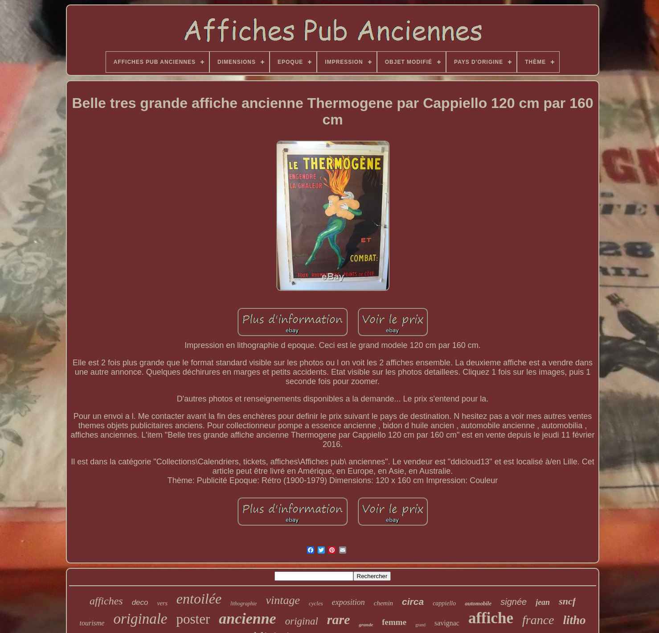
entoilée (198, 599)
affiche (490, 618)
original (301, 621)
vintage (283, 600)
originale (140, 619)
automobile (478, 603)
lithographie (243, 603)
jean (543, 602)
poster (193, 619)
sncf (567, 601)
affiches (106, 601)
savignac (446, 623)
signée (513, 602)
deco (140, 602)
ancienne (247, 618)
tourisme (91, 623)
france (538, 620)
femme (394, 622)
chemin (383, 603)
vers (162, 603)
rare (338, 619)
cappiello (444, 603)
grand (420, 624)
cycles (316, 603)
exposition (348, 602)
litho (574, 620)
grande (366, 624)
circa (413, 601)
